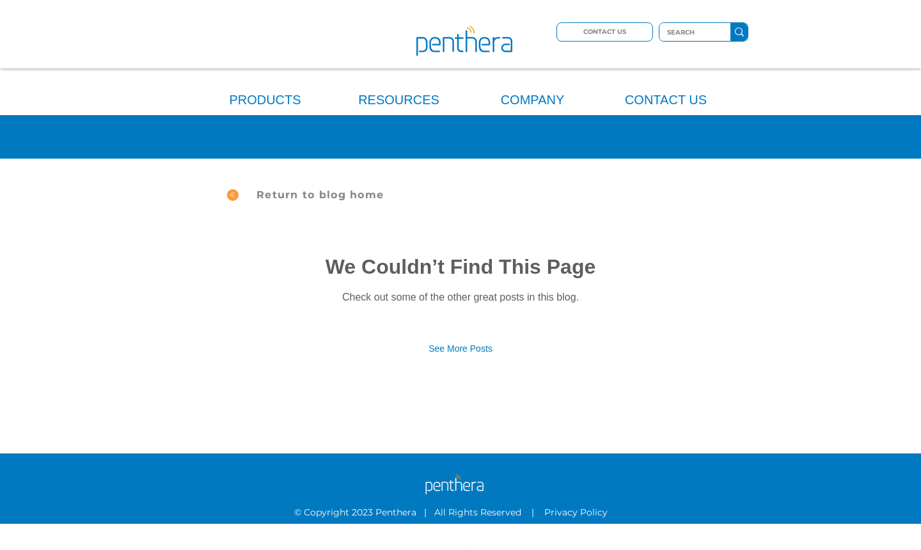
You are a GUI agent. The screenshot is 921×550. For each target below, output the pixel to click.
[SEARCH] (685, 32)
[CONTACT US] (604, 32)
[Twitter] (435, 542)
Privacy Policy (577, 512)
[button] (265, 94)
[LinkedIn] (452, 542)
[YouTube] (469, 542)
